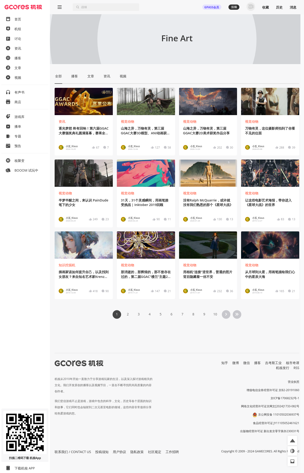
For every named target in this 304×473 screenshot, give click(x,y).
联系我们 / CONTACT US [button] (73, 452)
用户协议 (119, 452)
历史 (279, 7)
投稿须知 (102, 452)
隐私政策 (137, 452)
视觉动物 (127, 121)
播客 (257, 363)
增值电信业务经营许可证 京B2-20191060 (273, 390)
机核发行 (282, 367)
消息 (293, 7)
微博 (235, 363)
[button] (292, 440)
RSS (296, 367)
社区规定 (154, 452)
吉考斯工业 (273, 363)
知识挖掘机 (67, 265)
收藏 (265, 7)
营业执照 (293, 382)
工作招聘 (172, 452)
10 (215, 314)
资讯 (62, 121)
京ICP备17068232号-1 (285, 398)
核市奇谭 (292, 363)
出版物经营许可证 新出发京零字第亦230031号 (269, 431)
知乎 (224, 363)
